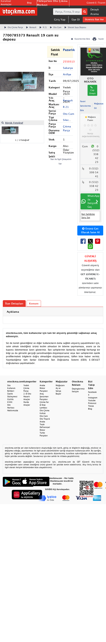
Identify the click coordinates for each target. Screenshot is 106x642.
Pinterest (92, 403)
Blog (29, 2)
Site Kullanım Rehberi (11, 388)
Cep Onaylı (92, 90)
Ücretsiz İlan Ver (94, 19)
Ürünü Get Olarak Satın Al (90, 230)
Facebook (92, 392)
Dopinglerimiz (78, 389)
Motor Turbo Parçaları (44, 433)
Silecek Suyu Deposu (75, 27)
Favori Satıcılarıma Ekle (85, 105)
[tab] (53, 311)
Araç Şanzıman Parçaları (44, 396)
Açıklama (13, 311)
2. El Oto (27, 394)
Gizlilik (10, 399)
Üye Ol (76, 19)
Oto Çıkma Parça (13, 27)
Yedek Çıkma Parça (26, 388)
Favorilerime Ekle (80, 39)
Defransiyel (45, 427)
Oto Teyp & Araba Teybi (45, 422)
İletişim (75, 391)
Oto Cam (55, 27)
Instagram (92, 398)
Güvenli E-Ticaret (96, 2)
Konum (34, 303)
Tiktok (91, 406)
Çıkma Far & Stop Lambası (44, 405)
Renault (31, 27)
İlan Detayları (14, 303)
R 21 (43, 27)
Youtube (92, 400)
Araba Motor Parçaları (44, 388)
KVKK (9, 402)
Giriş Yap (59, 19)
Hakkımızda (12, 410)
